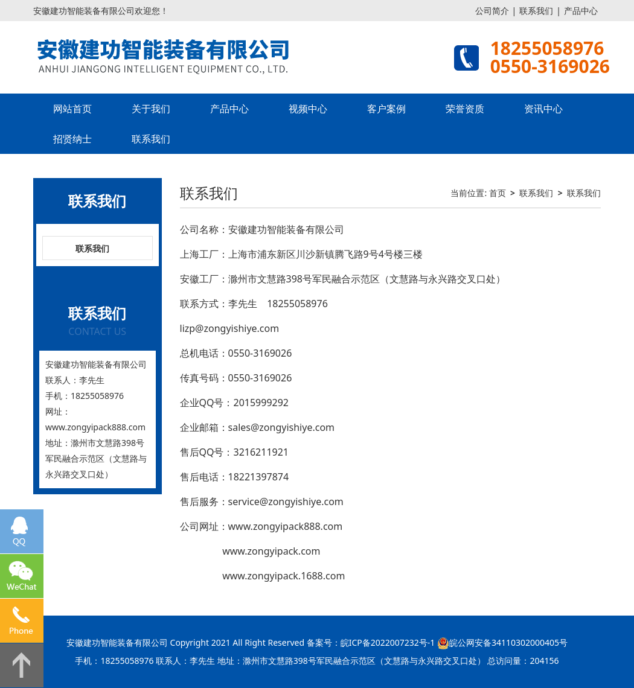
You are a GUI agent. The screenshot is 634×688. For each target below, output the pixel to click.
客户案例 (386, 108)
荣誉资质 (465, 108)
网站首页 (72, 108)
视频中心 (308, 108)
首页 (497, 193)
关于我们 (151, 108)
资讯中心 (543, 108)
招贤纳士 (72, 138)
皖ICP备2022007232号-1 (388, 642)
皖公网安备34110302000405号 (508, 642)
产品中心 (581, 10)
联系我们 (536, 10)
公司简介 (492, 10)
